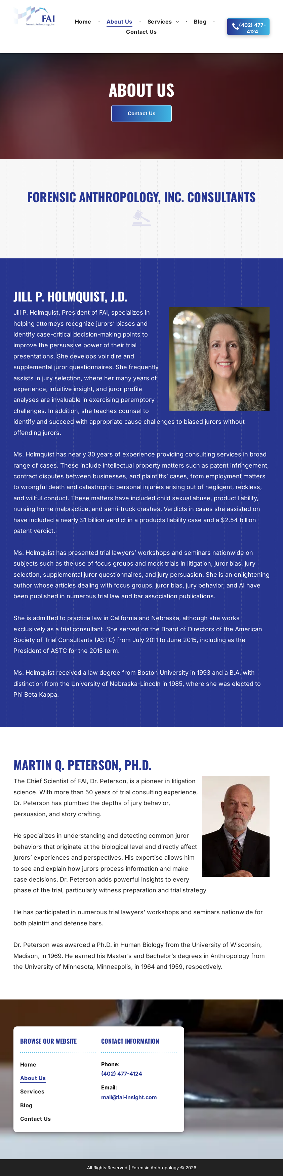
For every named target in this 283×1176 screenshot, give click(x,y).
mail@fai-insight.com (129, 1097)
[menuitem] (84, 21)
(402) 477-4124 (121, 1073)
